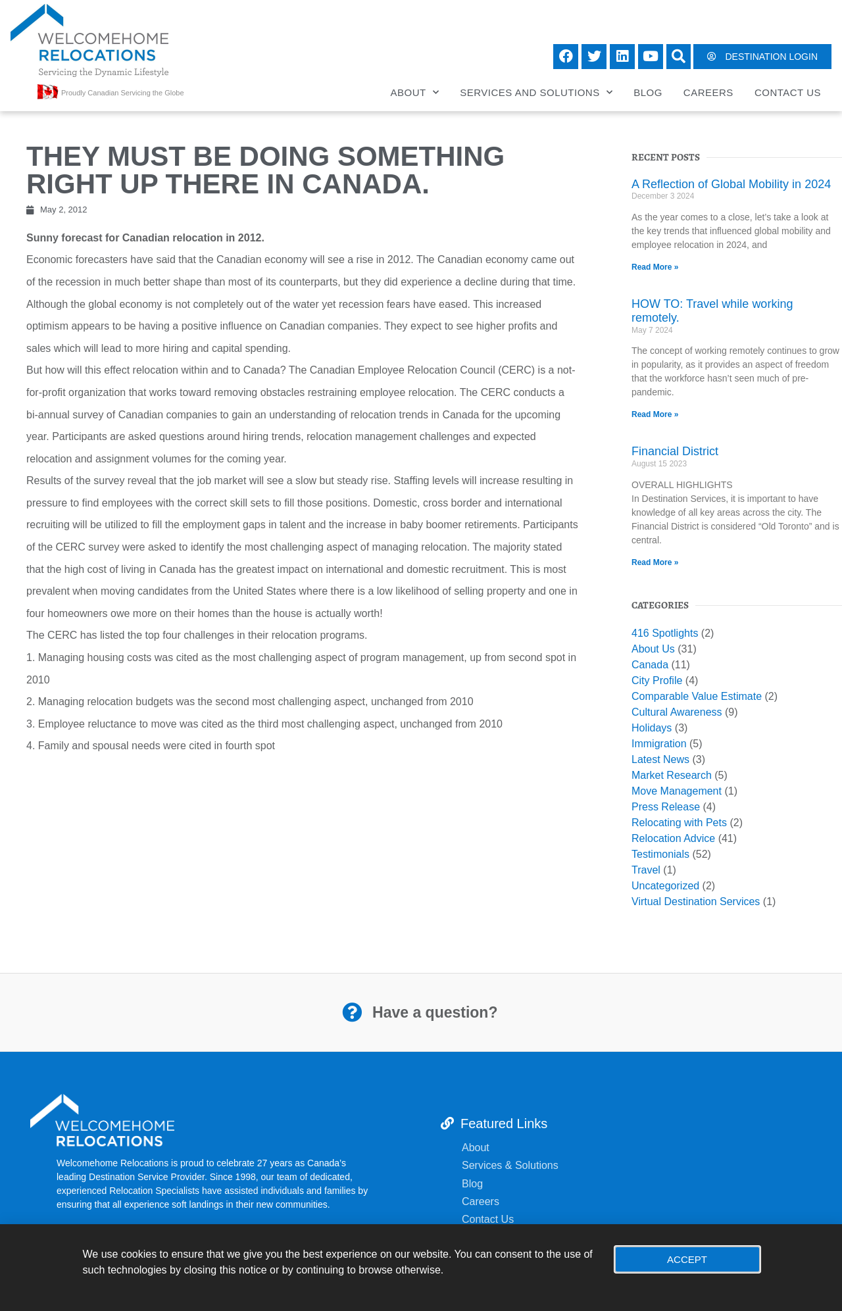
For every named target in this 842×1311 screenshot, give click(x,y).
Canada (650, 664)
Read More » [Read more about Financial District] (655, 562)
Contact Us (788, 92)
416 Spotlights (665, 633)
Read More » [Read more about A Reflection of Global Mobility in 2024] (655, 267)
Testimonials (660, 854)
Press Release (666, 806)
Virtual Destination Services (696, 901)
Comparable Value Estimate (697, 696)
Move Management (677, 791)
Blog (647, 92)
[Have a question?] (352, 1012)
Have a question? (434, 1012)
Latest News (660, 759)
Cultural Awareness (677, 712)
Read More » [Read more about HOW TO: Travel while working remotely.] (655, 414)
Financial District (675, 451)
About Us (653, 649)
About (415, 92)
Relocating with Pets (679, 822)
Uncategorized (665, 885)
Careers (708, 92)
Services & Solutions (511, 1165)
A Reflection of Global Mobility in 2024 (731, 184)
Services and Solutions (536, 92)
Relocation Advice (673, 838)
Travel (646, 870)
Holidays (652, 727)
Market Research (672, 775)
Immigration (659, 743)
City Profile (657, 680)
